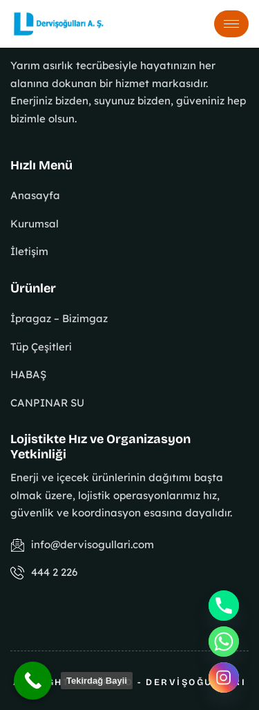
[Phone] (224, 605)
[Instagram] (224, 677)
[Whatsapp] (224, 641)
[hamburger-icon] (231, 23)
